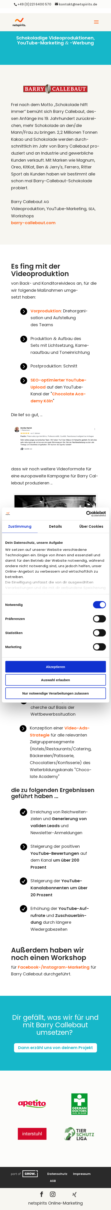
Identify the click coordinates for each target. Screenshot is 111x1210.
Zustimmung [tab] (19, 526)
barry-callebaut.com (33, 223)
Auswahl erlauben (55, 680)
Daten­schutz (57, 1174)
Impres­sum (82, 1174)
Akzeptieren (55, 666)
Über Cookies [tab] (91, 526)
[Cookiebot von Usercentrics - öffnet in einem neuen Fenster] (86, 514)
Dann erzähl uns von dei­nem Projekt (55, 1047)
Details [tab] (55, 526)
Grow (24, 1173)
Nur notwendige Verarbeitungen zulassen (55, 693)
